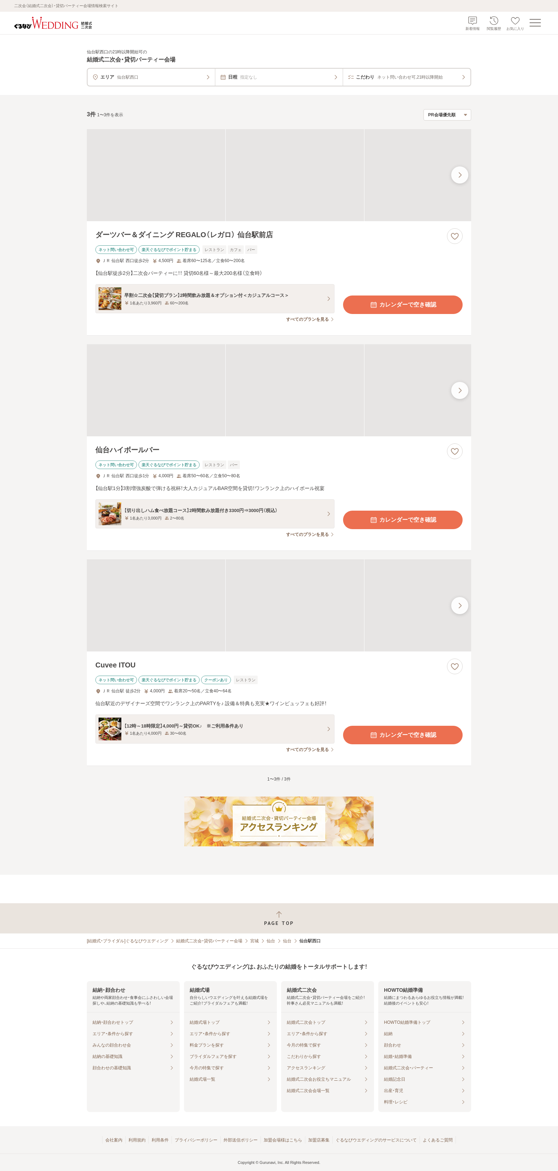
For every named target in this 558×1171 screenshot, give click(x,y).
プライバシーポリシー (196, 1140)
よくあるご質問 (438, 1140)
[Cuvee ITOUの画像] (279, 605)
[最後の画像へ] (459, 174)
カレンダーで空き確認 (402, 304)
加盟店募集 (319, 1140)
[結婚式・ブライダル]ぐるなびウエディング (127, 940)
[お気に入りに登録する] (455, 236)
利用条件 (160, 1140)
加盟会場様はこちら (283, 1140)
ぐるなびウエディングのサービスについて (376, 1140)
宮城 (254, 940)
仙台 (271, 940)
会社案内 (113, 1140)
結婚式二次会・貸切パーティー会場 (209, 940)
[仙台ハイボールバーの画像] (279, 390)
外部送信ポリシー (240, 1140)
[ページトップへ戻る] (279, 918)
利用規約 (137, 1140)
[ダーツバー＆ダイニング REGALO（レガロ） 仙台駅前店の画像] (279, 175)
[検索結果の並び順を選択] (447, 115)
